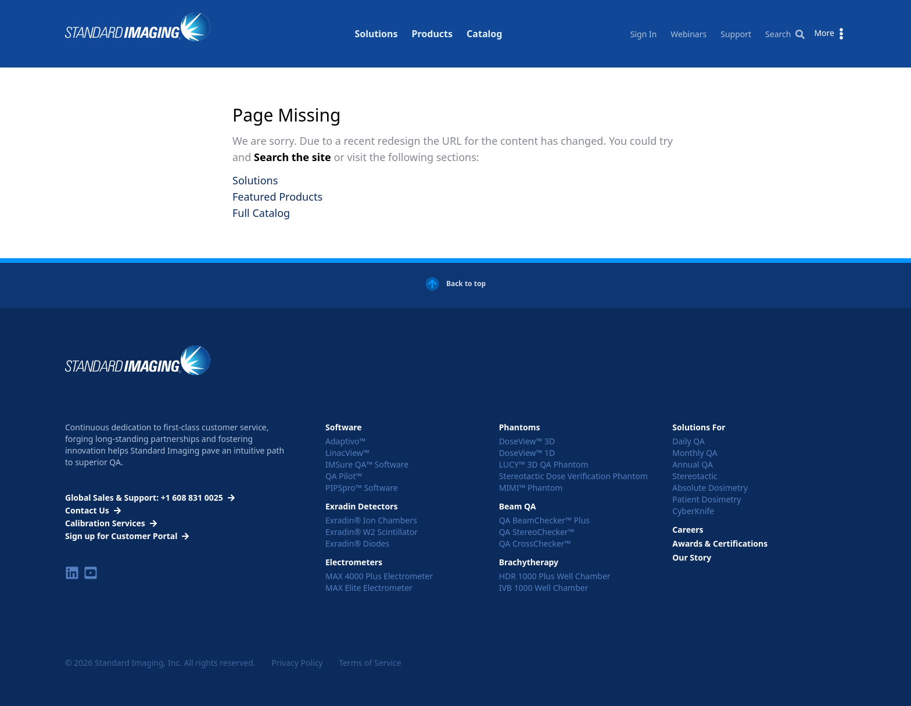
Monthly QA (695, 452)
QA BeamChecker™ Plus (544, 520)
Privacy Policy (296, 662)
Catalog (484, 20)
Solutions (375, 20)
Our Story (691, 557)
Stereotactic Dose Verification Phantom (573, 476)
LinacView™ (347, 452)
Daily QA (688, 441)
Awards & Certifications (719, 543)
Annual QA (692, 464)
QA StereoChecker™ (537, 531)
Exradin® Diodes (357, 543)
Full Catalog (261, 213)
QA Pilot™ (343, 476)
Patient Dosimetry (706, 499)
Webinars (688, 34)
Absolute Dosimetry (710, 487)
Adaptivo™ (345, 441)
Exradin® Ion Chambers (371, 520)
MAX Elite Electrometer (369, 587)
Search (785, 34)
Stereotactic (695, 476)
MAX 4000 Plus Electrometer (379, 576)
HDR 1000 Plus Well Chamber (555, 576)
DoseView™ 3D (527, 441)
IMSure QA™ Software (366, 464)
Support (735, 34)
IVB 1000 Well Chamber (544, 587)
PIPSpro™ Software (361, 487)
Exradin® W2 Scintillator (371, 531)
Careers (687, 529)
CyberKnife (693, 510)
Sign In (643, 34)
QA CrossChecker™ (535, 543)
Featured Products (277, 197)
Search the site (293, 157)
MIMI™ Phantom (531, 487)
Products (432, 20)
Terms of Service (370, 662)
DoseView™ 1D (527, 452)
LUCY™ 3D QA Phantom (544, 464)
